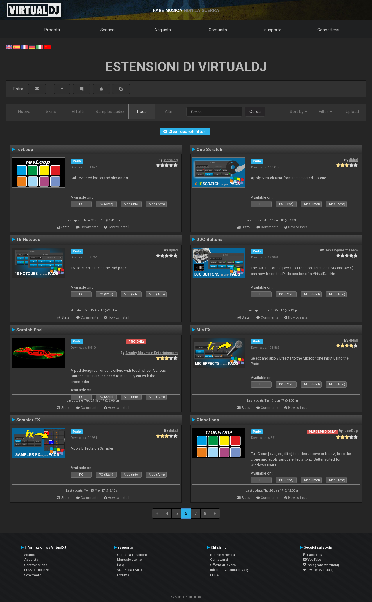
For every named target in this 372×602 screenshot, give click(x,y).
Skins (51, 111)
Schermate (32, 575)
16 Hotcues (28, 239)
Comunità (218, 30)
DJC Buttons (209, 239)
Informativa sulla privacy (229, 570)
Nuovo (24, 111)
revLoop (24, 149)
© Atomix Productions (186, 597)
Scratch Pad (29, 330)
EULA (214, 575)
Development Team (341, 250)
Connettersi (328, 30)
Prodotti (52, 30)
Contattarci (219, 560)
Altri (168, 111)
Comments (89, 227)
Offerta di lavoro (223, 565)
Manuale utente (129, 560)
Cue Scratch (209, 149)
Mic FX (203, 330)
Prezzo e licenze (36, 570)
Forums (123, 575)
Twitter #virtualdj (318, 570)
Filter (325, 111)
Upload (352, 111)
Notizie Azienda (222, 555)
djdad (353, 160)
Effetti (78, 111)
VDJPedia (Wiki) (129, 570)
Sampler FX (28, 420)
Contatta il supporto (132, 555)
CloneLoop (207, 420)
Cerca (255, 111)
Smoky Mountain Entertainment (151, 353)
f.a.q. (121, 565)
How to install (118, 227)
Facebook (312, 555)
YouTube (312, 560)
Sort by (298, 111)
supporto (273, 30)
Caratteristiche (35, 565)
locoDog (170, 160)
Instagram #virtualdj (321, 565)
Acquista (162, 30)
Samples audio (110, 111)
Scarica (107, 30)
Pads (142, 111)
